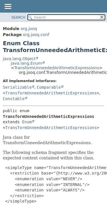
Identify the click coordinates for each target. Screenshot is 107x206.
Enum (27, 122)
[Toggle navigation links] (8, 7)
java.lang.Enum (26, 63)
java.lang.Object (19, 58)
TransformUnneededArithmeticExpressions (56, 68)
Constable (14, 98)
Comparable (49, 87)
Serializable (17, 87)
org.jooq (29, 28)
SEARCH (18, 17)
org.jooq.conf (36, 34)
